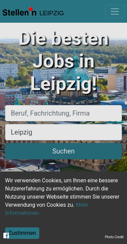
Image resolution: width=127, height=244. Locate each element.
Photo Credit (114, 237)
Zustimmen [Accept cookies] (22, 233)
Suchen (63, 151)
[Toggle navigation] (114, 11)
